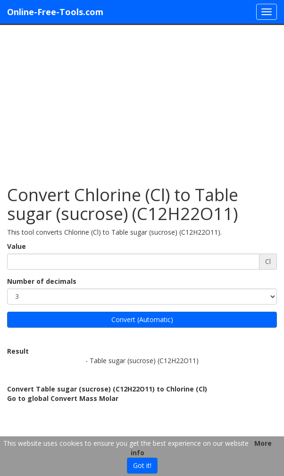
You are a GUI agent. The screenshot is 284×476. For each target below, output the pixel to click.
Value (16, 246)
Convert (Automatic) (142, 319)
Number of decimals (41, 281)
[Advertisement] (142, 100)
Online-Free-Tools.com (55, 11)
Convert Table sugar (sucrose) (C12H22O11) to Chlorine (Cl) (107, 388)
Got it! (142, 465)
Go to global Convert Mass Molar (62, 398)
